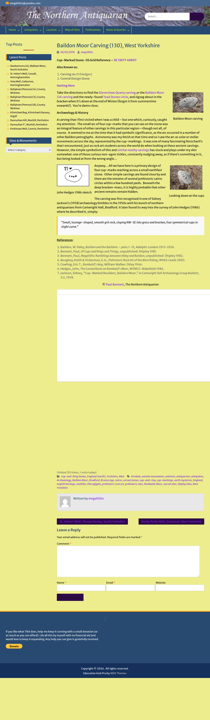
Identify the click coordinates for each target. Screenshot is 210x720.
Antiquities (31, 29)
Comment (64, 543)
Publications (93, 29)
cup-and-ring (148, 480)
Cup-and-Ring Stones (73, 476)
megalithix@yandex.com (25, 3)
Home (12, 29)
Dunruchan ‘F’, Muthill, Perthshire (28, 124)
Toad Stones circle (115, 97)
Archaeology (64, 480)
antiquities (197, 476)
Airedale (136, 476)
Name (61, 582)
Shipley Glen (184, 484)
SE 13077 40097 (125, 60)
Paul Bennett (115, 284)
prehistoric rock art (113, 484)
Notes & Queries (116, 29)
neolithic (81, 484)
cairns (118, 480)
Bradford (94, 480)
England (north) (96, 476)
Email (110, 582)
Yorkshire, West (115, 476)
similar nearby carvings (133, 150)
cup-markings (165, 480)
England (197, 480)
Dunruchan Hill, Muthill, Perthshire (29, 120)
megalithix (87, 52)
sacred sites (169, 484)
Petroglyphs (94, 484)
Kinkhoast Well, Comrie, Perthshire (29, 128)
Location (51, 29)
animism (170, 476)
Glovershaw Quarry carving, (118, 92)
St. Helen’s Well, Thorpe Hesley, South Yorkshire (92, 521)
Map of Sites (72, 29)
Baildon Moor (80, 480)
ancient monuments (153, 476)
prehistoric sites (134, 484)
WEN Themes (118, 673)
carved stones (131, 480)
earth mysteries (183, 480)
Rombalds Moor (153, 484)
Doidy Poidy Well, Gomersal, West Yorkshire (171, 521)
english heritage (66, 484)
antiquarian (183, 476)
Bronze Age (107, 480)
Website (161, 582)
